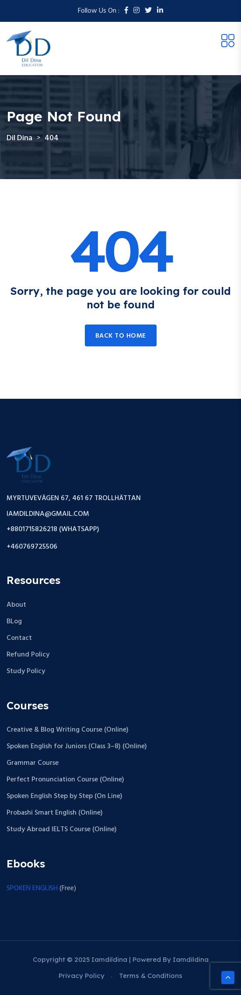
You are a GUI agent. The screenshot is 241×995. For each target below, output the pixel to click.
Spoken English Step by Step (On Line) (64, 796)
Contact (19, 638)
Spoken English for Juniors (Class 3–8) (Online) (77, 746)
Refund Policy (28, 654)
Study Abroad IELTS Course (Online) (62, 829)
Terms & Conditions (150, 975)
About (16, 605)
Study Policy (26, 671)
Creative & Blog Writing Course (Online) (68, 730)
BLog (14, 621)
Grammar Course (33, 763)
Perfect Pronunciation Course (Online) (65, 779)
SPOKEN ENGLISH (32, 888)
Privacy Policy (82, 975)
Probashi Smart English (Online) (55, 813)
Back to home (120, 336)
